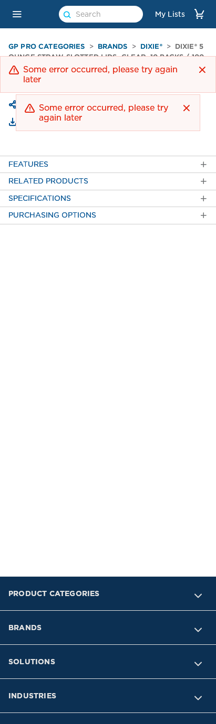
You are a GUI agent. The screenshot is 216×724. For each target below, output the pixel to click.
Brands (113, 46)
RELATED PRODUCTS (108, 181)
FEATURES (108, 164)
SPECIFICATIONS (108, 198)
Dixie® (151, 46)
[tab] (108, 164)
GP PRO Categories (46, 46)
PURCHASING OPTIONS (108, 215)
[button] (16, 14)
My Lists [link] (170, 14)
